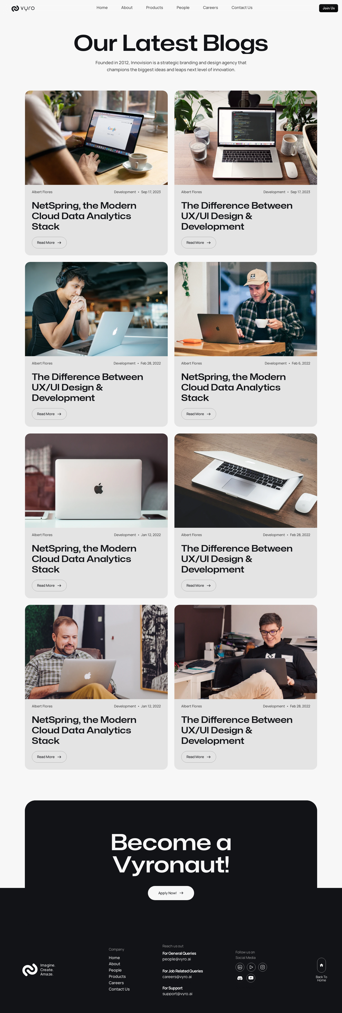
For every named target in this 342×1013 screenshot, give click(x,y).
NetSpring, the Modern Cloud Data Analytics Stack (85, 220)
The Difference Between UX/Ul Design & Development (238, 220)
